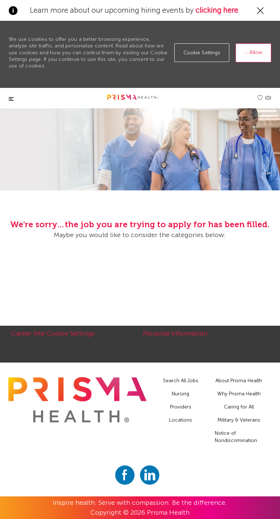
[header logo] (132, 97)
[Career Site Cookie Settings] (53, 337)
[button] (202, 52)
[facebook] (125, 475)
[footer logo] (77, 399)
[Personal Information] (175, 337)
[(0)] (264, 98)
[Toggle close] (11, 99)
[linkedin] (149, 475)
